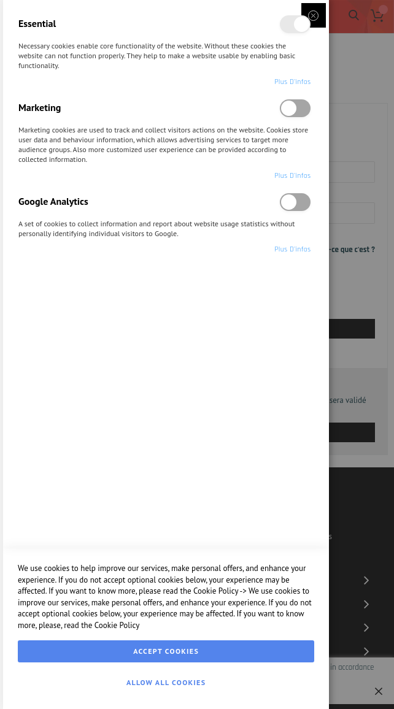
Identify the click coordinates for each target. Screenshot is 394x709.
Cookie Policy (215, 591)
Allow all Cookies (166, 682)
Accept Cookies (166, 651)
